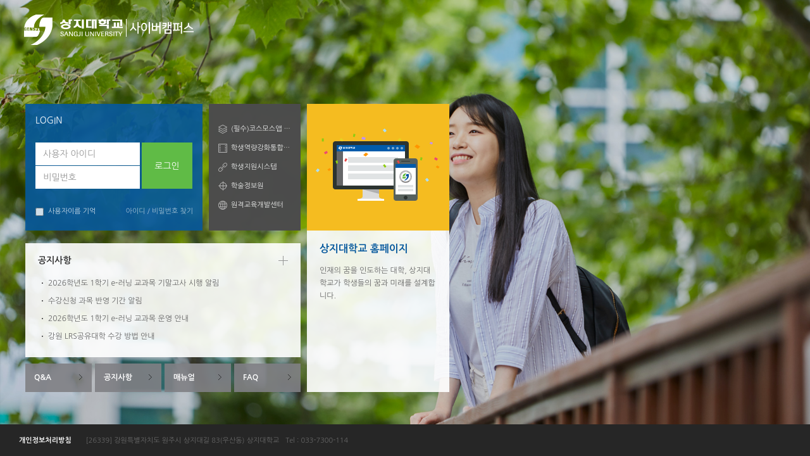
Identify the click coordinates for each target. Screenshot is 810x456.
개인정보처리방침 (45, 440)
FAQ (250, 377)
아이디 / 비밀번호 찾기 (159, 211)
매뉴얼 (184, 377)
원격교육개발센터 (257, 204)
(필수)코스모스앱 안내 (261, 128)
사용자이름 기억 (65, 212)
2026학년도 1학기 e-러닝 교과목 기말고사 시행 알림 (133, 283)
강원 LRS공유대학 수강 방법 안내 (101, 336)
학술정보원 (247, 185)
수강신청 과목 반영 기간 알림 (95, 301)
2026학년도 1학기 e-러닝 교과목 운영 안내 (118, 318)
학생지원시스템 (254, 166)
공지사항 (118, 377)
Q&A (42, 377)
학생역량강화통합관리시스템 (261, 147)
